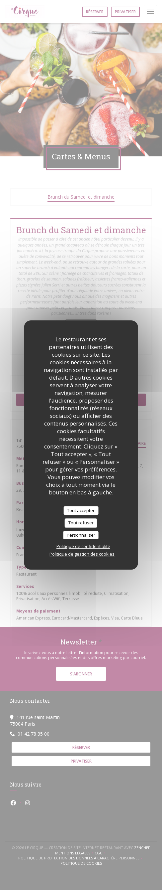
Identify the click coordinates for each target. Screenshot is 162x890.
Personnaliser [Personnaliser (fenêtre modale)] (81, 535)
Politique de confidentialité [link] (83, 546)
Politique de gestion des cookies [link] (82, 554)
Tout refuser (81, 523)
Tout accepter (81, 510)
